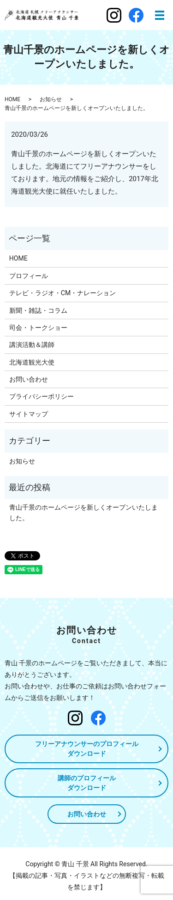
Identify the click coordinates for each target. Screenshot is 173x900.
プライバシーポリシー (41, 396)
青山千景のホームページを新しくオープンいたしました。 (83, 512)
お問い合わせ (28, 379)
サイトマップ (28, 414)
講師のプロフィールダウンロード (87, 782)
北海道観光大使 (31, 362)
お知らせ (51, 99)
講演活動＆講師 (31, 344)
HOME (12, 99)
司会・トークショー (38, 327)
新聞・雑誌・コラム (38, 310)
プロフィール (28, 276)
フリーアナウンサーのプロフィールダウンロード (86, 748)
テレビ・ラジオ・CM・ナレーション (62, 293)
